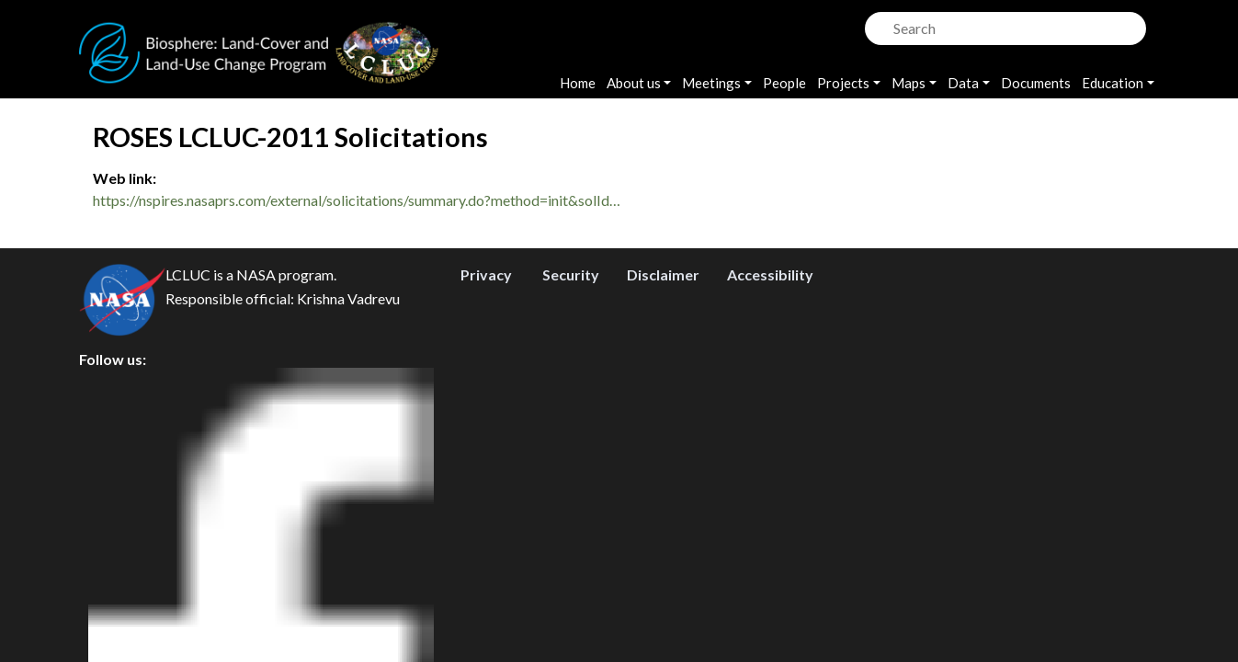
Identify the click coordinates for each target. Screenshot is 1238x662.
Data (963, 82)
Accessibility (770, 533)
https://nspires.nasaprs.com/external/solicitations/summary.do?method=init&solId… (356, 200)
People (784, 82)
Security (570, 533)
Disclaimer (663, 533)
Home (578, 82)
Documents (1036, 82)
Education (1112, 82)
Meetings (711, 82)
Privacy (486, 533)
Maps (909, 82)
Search (877, 23)
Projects (843, 82)
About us (634, 82)
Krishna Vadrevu (348, 556)
